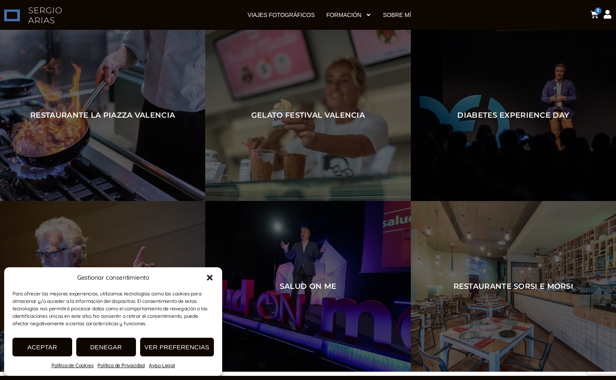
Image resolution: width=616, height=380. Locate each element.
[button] (210, 278)
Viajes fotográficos (281, 15)
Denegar (105, 347)
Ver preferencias (177, 347)
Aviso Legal (162, 365)
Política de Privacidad (121, 365)
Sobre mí (397, 15)
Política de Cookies (72, 365)
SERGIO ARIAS (45, 15)
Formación (348, 15)
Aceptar (42, 347)
